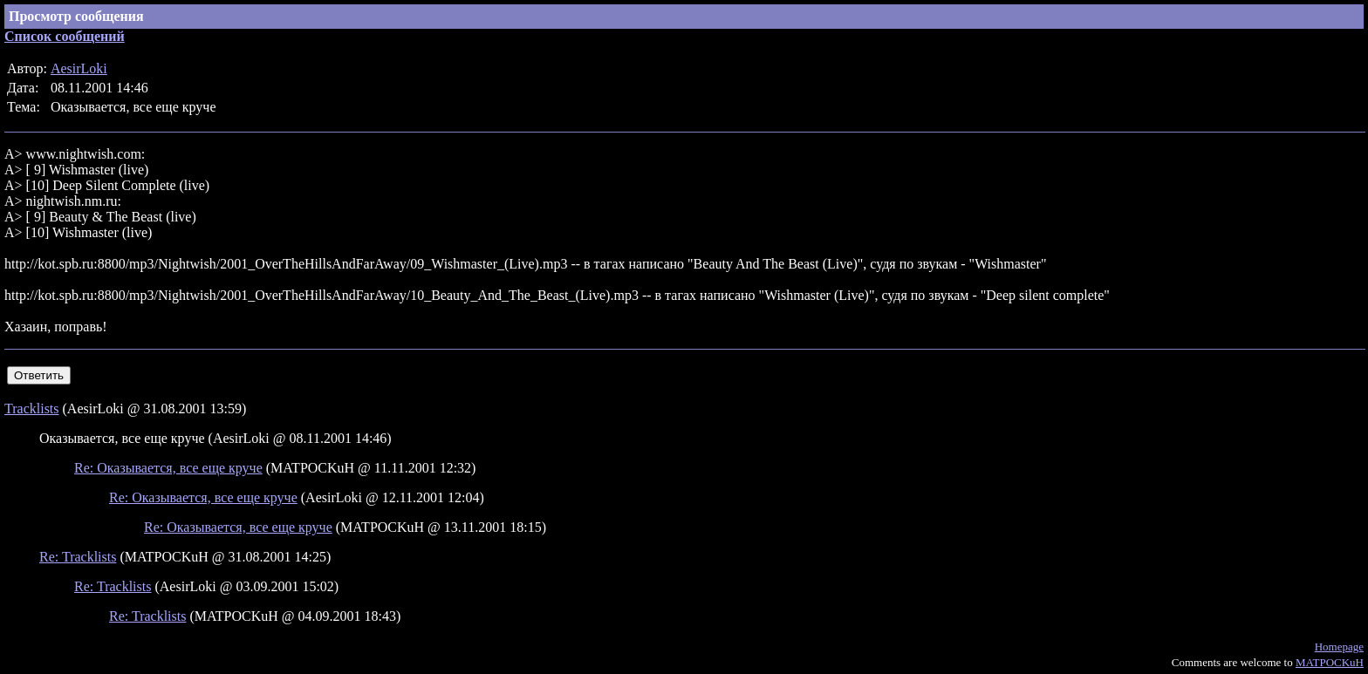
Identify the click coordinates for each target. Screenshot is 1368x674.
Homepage (1339, 646)
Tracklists (31, 408)
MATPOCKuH (1330, 662)
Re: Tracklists (77, 556)
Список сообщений (64, 36)
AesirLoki (79, 68)
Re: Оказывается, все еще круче (168, 467)
